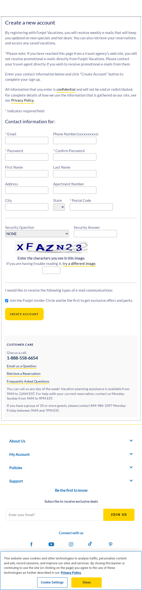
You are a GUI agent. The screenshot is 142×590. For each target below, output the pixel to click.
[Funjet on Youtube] (51, 545)
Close (87, 582)
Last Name (61, 167)
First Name (14, 167)
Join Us (119, 514)
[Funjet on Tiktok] (90, 545)
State (57, 200)
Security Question (19, 227)
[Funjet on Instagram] (70, 545)
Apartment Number (68, 184)
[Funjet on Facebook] (31, 545)
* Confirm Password (68, 150)
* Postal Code (80, 200)
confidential (66, 89)
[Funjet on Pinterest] (110, 545)
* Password (14, 150)
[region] (71, 570)
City (8, 200)
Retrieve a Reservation (24, 373)
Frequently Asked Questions (28, 381)
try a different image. (79, 263)
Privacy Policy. (22, 100)
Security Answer (87, 227)
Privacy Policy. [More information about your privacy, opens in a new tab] (71, 572)
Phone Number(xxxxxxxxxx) (76, 134)
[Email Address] (54, 515)
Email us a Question (21, 366)
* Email (10, 134)
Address (11, 184)
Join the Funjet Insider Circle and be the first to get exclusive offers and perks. (71, 300)
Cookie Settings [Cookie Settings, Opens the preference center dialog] (52, 582)
